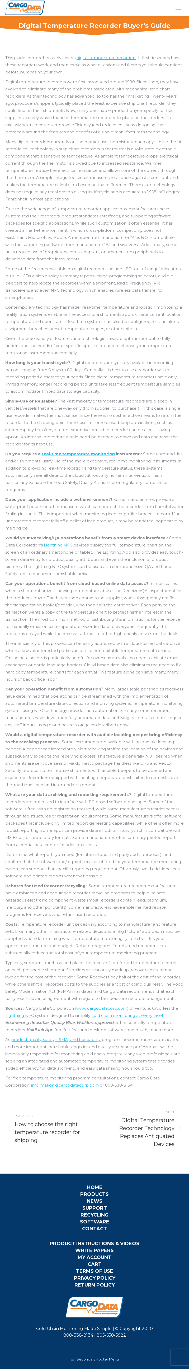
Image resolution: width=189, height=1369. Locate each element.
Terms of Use (94, 1271)
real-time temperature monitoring (78, 453)
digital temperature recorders (106, 57)
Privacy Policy (94, 1278)
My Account (94, 1257)
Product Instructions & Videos (94, 1243)
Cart (95, 1264)
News (94, 1201)
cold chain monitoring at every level (127, 1015)
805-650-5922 (111, 1335)
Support (94, 1208)
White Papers (94, 1250)
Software (94, 1222)
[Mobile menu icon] (178, 8)
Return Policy (94, 1285)
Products (94, 1194)
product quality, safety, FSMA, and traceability (56, 1039)
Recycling (94, 1215)
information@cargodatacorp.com (65, 1085)
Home (94, 1187)
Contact (94, 1229)
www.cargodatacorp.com (101, 1008)
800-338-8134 (78, 1335)
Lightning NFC (58, 545)
